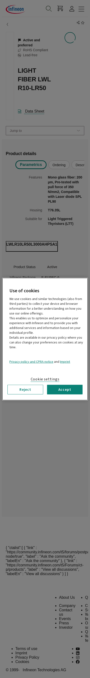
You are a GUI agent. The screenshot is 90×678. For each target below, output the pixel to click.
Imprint (65, 361)
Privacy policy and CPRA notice (31, 361)
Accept (64, 389)
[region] (45, 339)
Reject (25, 389)
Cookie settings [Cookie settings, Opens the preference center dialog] (45, 379)
